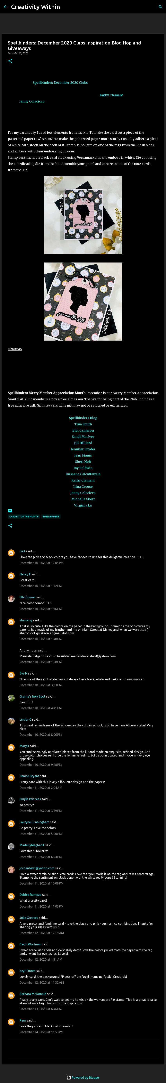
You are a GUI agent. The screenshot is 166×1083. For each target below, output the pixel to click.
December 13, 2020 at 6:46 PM (41, 1009)
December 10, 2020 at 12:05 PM (42, 563)
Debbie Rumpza (30, 894)
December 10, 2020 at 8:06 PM (41, 734)
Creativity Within (35, 6)
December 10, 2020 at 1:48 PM (41, 639)
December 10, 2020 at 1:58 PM (41, 662)
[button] (10, 61)
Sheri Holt (83, 462)
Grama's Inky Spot (32, 696)
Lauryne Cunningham (34, 822)
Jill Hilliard (83, 443)
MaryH (24, 746)
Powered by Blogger (83, 1077)
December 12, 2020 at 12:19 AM (42, 933)
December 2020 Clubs (71, 83)
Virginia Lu (83, 505)
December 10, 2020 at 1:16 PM (41, 609)
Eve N (23, 673)
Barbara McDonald (33, 994)
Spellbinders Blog (83, 418)
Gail (22, 551)
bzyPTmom (28, 971)
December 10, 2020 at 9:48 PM (41, 764)
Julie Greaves (29, 917)
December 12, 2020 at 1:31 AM (41, 959)
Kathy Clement (111, 95)
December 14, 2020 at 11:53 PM (42, 1032)
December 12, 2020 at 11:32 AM (42, 982)
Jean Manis (83, 455)
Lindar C (25, 719)
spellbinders (51, 516)
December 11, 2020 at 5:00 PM (41, 834)
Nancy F (25, 574)
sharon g (26, 620)
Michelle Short (83, 499)
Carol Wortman (30, 944)
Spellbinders (43, 83)
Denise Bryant (29, 776)
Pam (23, 1020)
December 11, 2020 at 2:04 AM (41, 787)
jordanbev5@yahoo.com (37, 868)
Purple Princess (30, 799)
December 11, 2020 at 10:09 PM (42, 883)
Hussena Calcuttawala (83, 474)
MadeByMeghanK (32, 845)
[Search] (65, 7)
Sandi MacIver (83, 437)
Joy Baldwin (83, 468)
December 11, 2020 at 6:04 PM (41, 857)
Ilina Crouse (83, 487)
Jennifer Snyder (83, 449)
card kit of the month (23, 516)
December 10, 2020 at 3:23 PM (41, 685)
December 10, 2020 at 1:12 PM (41, 586)
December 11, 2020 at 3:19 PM (41, 810)
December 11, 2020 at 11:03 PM (42, 906)
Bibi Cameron (83, 430)
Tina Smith (83, 424)
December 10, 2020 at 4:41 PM (41, 708)
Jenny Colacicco (32, 101)
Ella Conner (28, 597)
